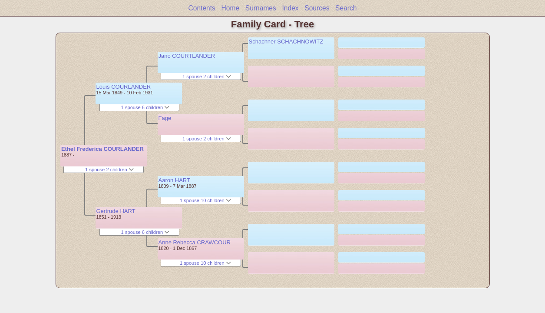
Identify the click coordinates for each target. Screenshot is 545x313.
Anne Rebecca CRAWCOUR (195, 242)
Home (230, 8)
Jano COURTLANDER (187, 56)
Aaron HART (174, 180)
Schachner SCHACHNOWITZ (286, 41)
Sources (316, 8)
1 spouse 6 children (145, 107)
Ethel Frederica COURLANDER (102, 149)
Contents (201, 8)
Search (346, 8)
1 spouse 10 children (205, 200)
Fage (165, 118)
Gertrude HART (115, 211)
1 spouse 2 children (109, 169)
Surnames (260, 8)
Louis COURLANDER (123, 86)
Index (290, 8)
